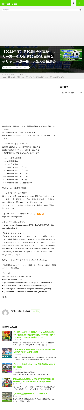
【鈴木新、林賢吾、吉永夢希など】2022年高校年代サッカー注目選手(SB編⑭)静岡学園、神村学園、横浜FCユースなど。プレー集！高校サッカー (34, 336)
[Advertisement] (42, 30)
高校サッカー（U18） (20, 68)
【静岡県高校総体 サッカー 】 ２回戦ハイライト (32, 395)
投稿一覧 (35, 312)
